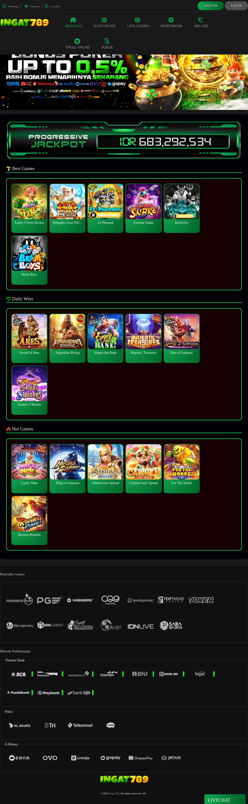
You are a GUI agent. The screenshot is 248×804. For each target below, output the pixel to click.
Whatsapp (10, 6)
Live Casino (138, 22)
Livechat (52, 6)
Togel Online (77, 43)
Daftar (210, 6)
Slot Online (104, 22)
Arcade (201, 22)
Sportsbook (171, 22)
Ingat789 (114, 793)
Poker (107, 43)
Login (236, 6)
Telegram (31, 6)
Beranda (73, 22)
